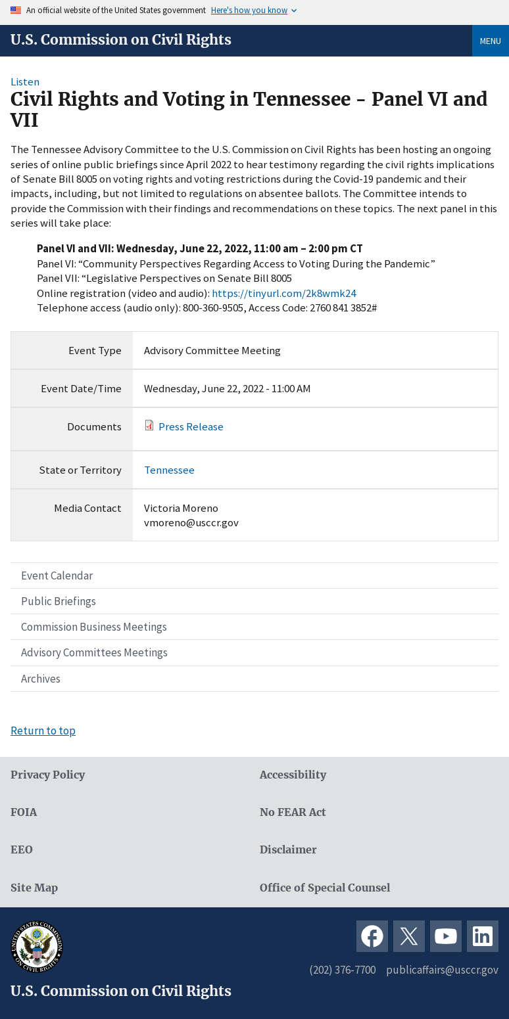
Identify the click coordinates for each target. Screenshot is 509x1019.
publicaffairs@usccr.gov (442, 969)
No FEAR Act (293, 812)
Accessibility (293, 775)
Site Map (34, 888)
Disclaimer (288, 850)
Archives (41, 678)
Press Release (191, 426)
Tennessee (169, 470)
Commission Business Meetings (94, 627)
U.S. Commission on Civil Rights (121, 40)
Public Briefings (58, 601)
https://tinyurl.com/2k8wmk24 (284, 293)
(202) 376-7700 (342, 969)
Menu (490, 41)
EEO (22, 850)
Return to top (43, 730)
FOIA (24, 812)
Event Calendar (57, 575)
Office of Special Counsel (325, 888)
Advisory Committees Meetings (94, 652)
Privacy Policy (48, 775)
